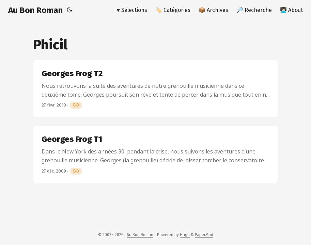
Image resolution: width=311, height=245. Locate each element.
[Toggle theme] (69, 10)
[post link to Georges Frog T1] (155, 154)
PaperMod (204, 234)
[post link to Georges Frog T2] (155, 88)
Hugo (185, 234)
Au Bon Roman (35, 10)
